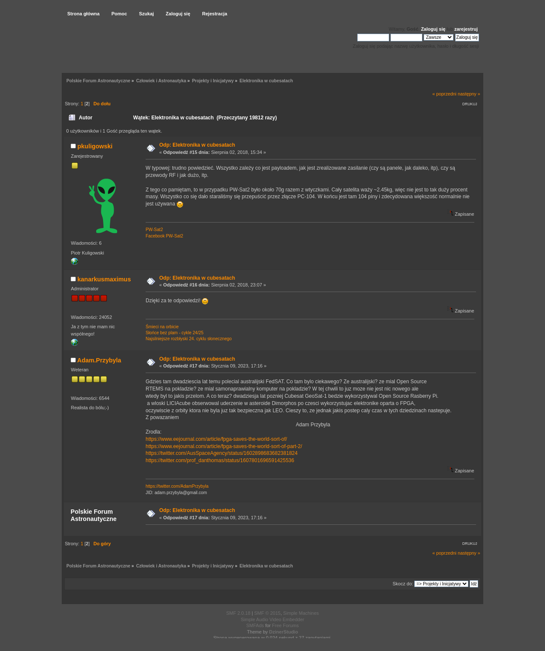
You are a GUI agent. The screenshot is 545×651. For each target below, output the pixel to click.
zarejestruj (466, 29)
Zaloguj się (433, 29)
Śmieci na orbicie (162, 326)
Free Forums (285, 625)
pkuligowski (94, 146)
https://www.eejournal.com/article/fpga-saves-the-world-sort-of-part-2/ (224, 446)
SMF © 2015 (267, 613)
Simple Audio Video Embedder (272, 619)
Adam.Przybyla (99, 360)
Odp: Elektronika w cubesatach (197, 145)
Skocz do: (403, 583)
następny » (469, 93)
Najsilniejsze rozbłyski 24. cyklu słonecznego (189, 338)
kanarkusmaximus (104, 279)
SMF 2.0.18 (238, 613)
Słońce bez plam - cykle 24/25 (175, 332)
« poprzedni (444, 93)
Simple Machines (301, 613)
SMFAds (255, 625)
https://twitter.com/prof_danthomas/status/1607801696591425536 (220, 460)
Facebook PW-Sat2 (164, 236)
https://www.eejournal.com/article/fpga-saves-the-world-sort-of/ (216, 439)
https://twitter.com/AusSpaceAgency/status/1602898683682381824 (222, 453)
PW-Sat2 (154, 229)
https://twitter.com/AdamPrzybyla (177, 486)
